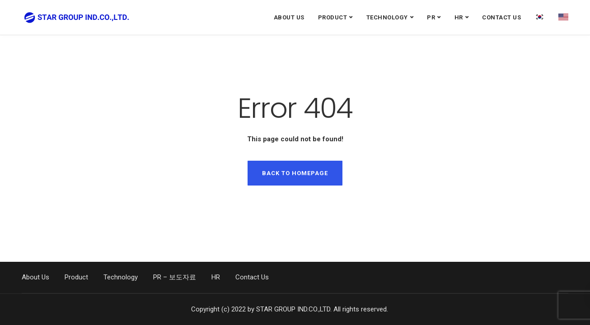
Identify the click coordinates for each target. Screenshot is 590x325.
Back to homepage (295, 173)
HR (458, 17)
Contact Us (501, 17)
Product (332, 17)
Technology (387, 17)
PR (431, 17)
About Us (289, 17)
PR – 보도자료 (174, 277)
